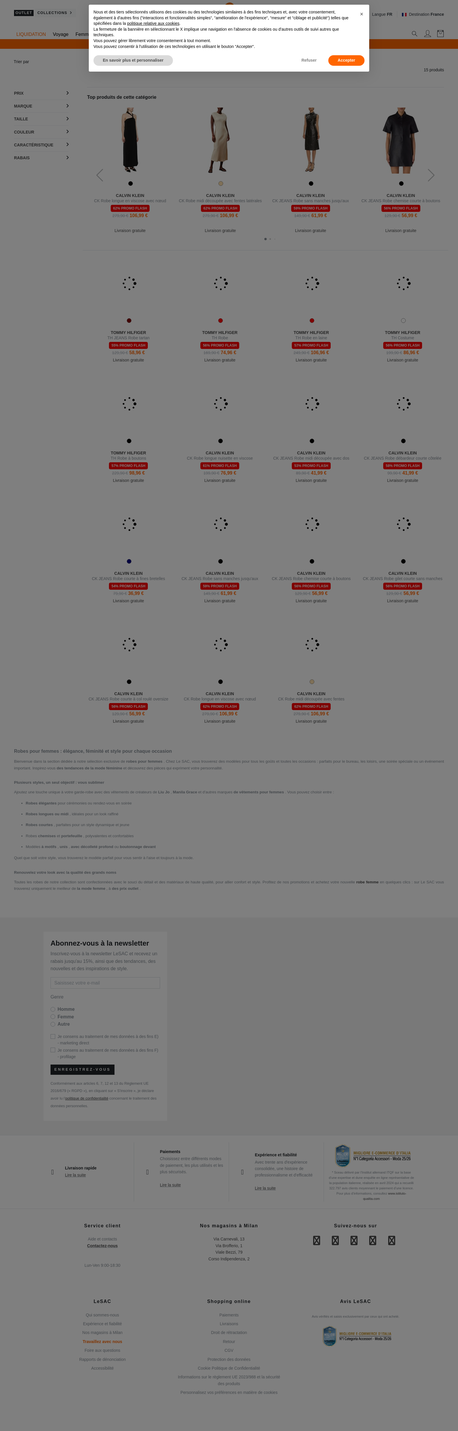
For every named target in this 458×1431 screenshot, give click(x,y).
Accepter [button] (346, 60)
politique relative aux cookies (153, 23)
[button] (361, 14)
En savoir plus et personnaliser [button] (133, 60)
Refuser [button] (309, 60)
